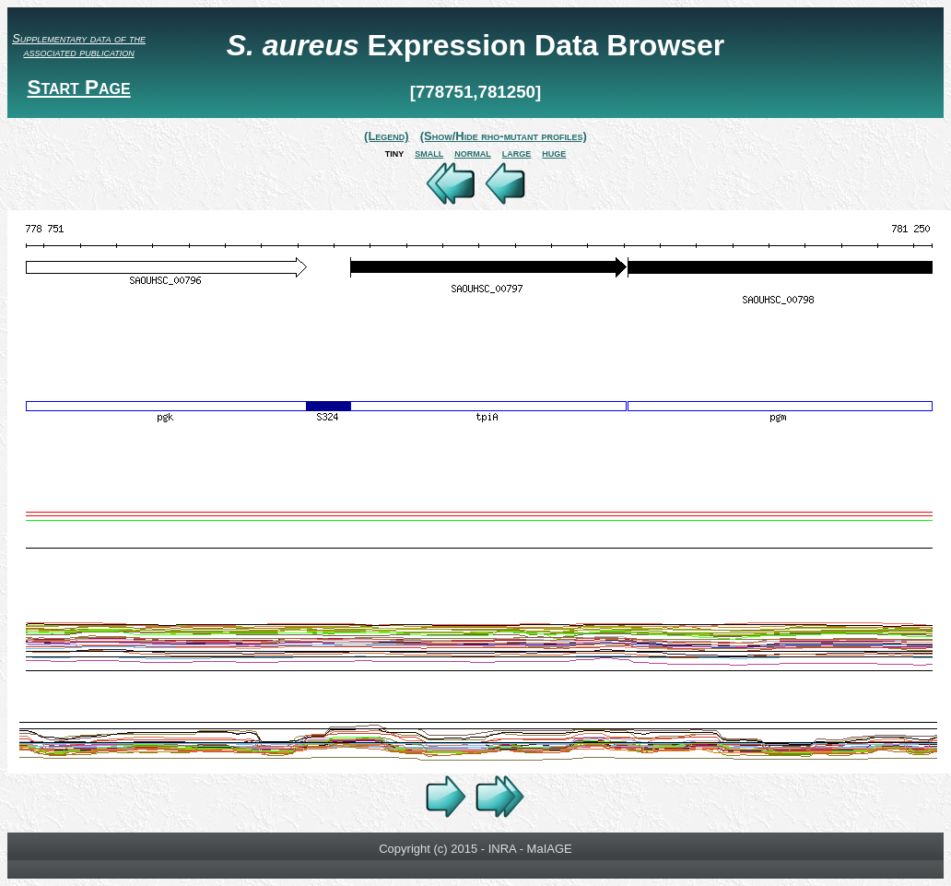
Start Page (78, 87)
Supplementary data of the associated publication (79, 45)
